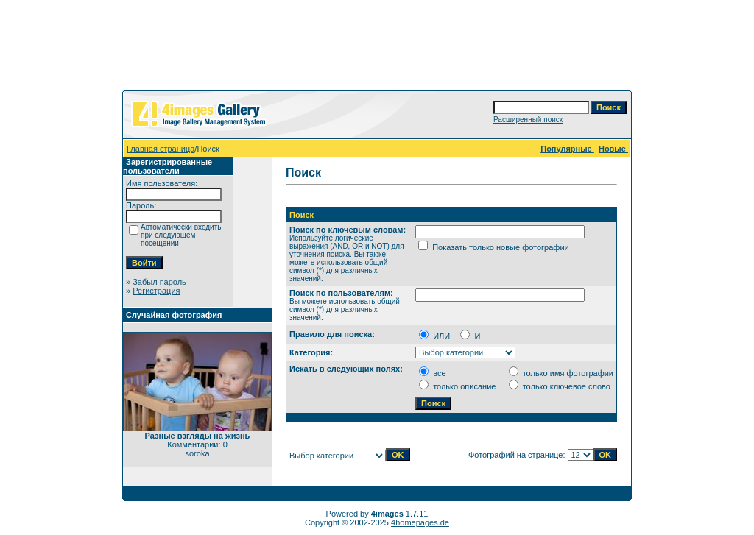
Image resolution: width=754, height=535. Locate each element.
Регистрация (156, 290)
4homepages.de (420, 522)
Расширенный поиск (528, 120)
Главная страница (160, 148)
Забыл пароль (159, 281)
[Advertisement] (377, 48)
